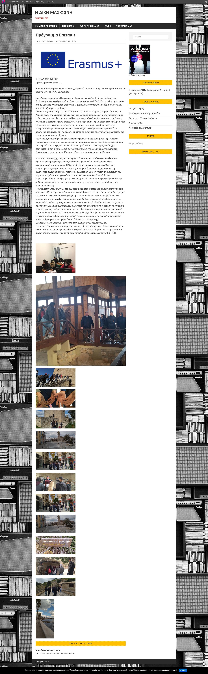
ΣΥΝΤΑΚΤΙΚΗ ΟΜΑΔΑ (93, 26)
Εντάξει (182, 670)
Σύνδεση (50, 2)
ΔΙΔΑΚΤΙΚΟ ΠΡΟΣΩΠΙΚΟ (47, 26)
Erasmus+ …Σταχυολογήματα (143, 118)
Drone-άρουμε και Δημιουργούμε (144, 113)
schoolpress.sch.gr (42, 662)
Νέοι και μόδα (136, 123)
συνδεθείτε (68, 654)
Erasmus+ (63, 42)
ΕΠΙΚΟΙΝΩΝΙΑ (70, 26)
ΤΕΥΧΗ (112, 26)
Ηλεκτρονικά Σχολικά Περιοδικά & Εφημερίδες (26, 2)
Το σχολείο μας (136, 109)
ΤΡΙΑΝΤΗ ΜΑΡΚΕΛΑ (47, 42)
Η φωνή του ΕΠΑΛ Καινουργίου (144, 90)
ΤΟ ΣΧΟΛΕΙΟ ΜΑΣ (129, 26)
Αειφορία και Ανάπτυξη (140, 128)
